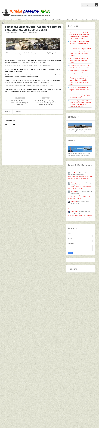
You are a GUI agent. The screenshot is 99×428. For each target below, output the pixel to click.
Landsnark (74, 201)
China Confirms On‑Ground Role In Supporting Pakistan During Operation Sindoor (79, 89)
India (11, 19)
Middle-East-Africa (56, 19)
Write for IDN (84, 19)
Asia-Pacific (45, 19)
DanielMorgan (75, 173)
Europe (67, 19)
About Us (94, 19)
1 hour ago (80, 188)
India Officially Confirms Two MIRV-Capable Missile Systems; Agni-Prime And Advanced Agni (80, 72)
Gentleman (74, 211)
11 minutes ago (79, 180)
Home (4, 19)
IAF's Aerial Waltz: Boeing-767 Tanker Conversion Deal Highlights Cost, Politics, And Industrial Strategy (80, 95)
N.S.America (35, 19)
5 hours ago (87, 217)
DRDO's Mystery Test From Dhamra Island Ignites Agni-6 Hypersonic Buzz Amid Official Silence (79, 43)
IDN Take (74, 19)
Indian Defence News (30, 32)
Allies (27, 19)
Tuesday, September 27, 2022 (13, 32)
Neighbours (19, 19)
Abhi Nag (73, 183)
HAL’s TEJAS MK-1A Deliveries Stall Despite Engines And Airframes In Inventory (78, 60)
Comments (17, 111)
